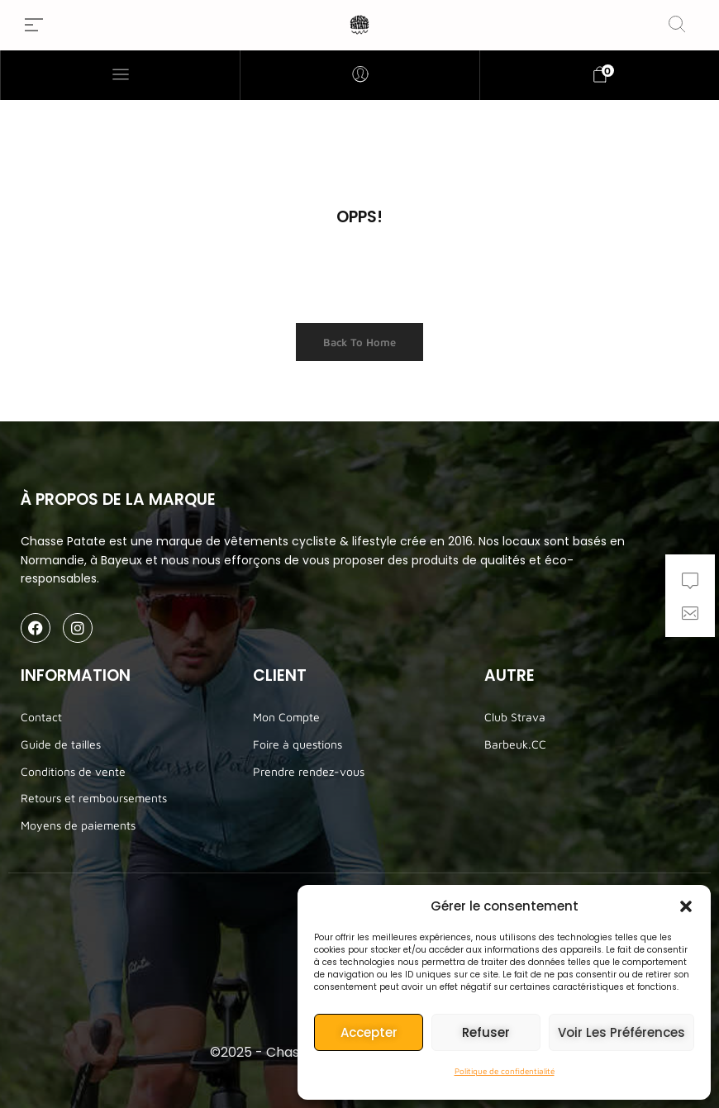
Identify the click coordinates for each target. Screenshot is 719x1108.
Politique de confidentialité (505, 1071)
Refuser (486, 1032)
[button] (686, 906)
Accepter (369, 1032)
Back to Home (359, 342)
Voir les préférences (621, 1032)
